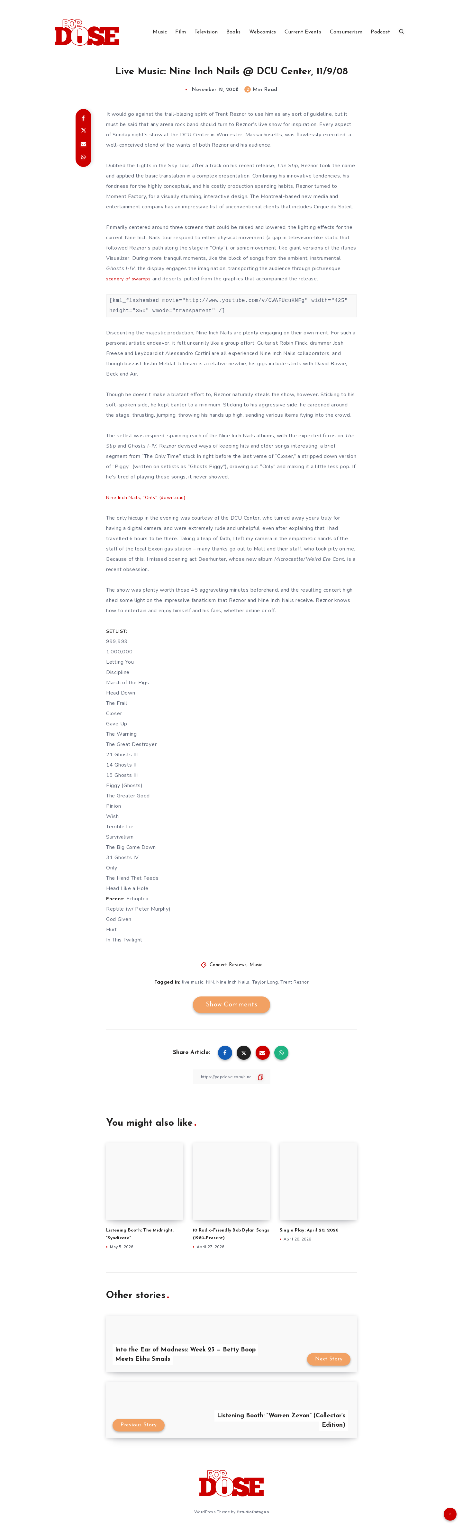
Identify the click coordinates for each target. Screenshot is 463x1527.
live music (193, 982)
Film (180, 32)
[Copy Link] (231, 1076)
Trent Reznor (294, 982)
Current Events (303, 32)
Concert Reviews (228, 965)
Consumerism (346, 32)
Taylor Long (265, 982)
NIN (210, 982)
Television (206, 32)
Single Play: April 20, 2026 (312, 1230)
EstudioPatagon (253, 1510)
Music (160, 32)
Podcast (380, 32)
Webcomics (262, 32)
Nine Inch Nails (233, 982)
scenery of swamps (129, 278)
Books (233, 32)
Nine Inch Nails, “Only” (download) (148, 497)
